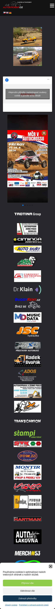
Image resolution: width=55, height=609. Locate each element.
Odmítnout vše (27, 591)
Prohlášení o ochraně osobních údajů (34, 605)
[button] (50, 566)
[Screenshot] (27, 201)
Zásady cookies (11, 605)
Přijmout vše (27, 583)
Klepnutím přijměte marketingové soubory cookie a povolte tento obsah (27, 94)
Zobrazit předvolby (27, 598)
